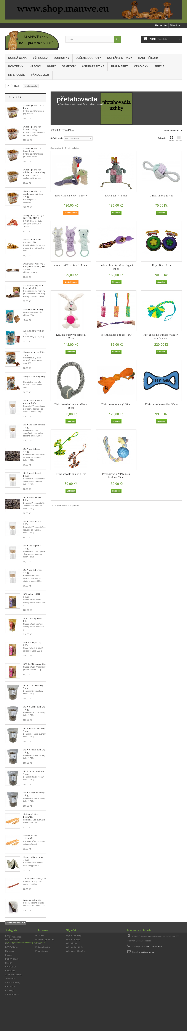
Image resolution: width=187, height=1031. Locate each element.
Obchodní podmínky (44, 954)
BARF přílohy (148, 57)
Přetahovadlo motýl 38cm (116, 404)
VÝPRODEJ (40, 57)
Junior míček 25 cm (161, 195)
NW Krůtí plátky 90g (34, 664)
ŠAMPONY (69, 66)
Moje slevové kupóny (75, 966)
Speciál (160, 66)
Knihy (51, 66)
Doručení (39, 950)
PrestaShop (16, 1014)
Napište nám (161, 25)
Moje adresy (71, 958)
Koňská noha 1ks (32, 900)
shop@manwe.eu (146, 967)
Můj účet (71, 945)
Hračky (35, 66)
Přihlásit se (175, 25)
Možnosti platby (42, 962)
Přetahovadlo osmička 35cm (161, 404)
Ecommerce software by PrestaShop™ (29, 1020)
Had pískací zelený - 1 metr (71, 195)
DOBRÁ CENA (17, 57)
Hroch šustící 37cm (116, 195)
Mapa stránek (41, 966)
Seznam (179, 138)
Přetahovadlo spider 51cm (71, 474)
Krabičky (141, 66)
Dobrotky (61, 57)
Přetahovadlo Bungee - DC (116, 335)
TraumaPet (119, 66)
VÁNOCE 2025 (40, 74)
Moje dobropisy (73, 954)
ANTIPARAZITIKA (93, 66)
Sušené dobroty (88, 57)
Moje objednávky (74, 950)
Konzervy (15, 66)
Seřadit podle (57, 138)
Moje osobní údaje (74, 962)
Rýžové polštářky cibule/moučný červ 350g (33, 194)
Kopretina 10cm (161, 265)
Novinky (14, 97)
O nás (38, 958)
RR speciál (16, 74)
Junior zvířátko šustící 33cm (71, 265)
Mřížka (171, 138)
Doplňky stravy (119, 57)
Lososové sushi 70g (33, 310)
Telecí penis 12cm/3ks (34, 879)
